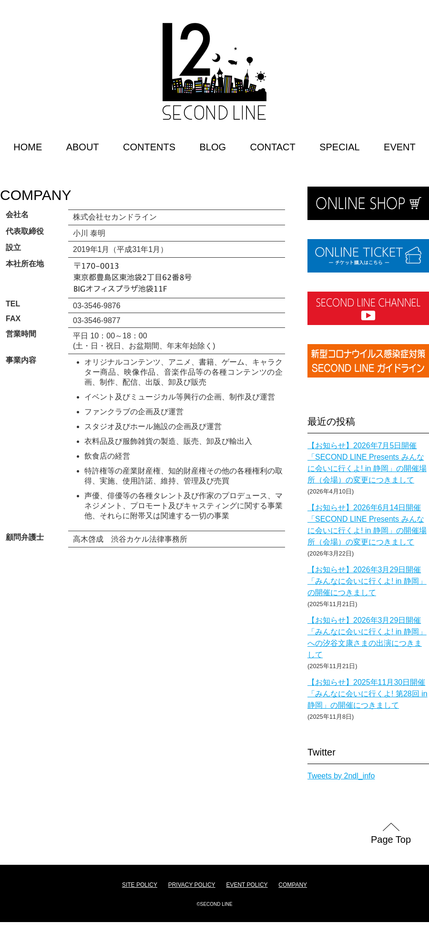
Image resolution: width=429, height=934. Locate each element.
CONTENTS (149, 147)
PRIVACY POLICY (191, 885)
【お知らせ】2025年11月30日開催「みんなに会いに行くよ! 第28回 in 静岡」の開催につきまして (367, 693)
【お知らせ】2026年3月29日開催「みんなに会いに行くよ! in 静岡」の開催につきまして (367, 581)
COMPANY (35, 195)
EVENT (400, 147)
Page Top (391, 839)
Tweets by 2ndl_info (341, 776)
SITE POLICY (139, 885)
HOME (27, 147)
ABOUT (82, 147)
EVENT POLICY (246, 885)
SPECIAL (339, 147)
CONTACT (273, 147)
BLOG (212, 147)
